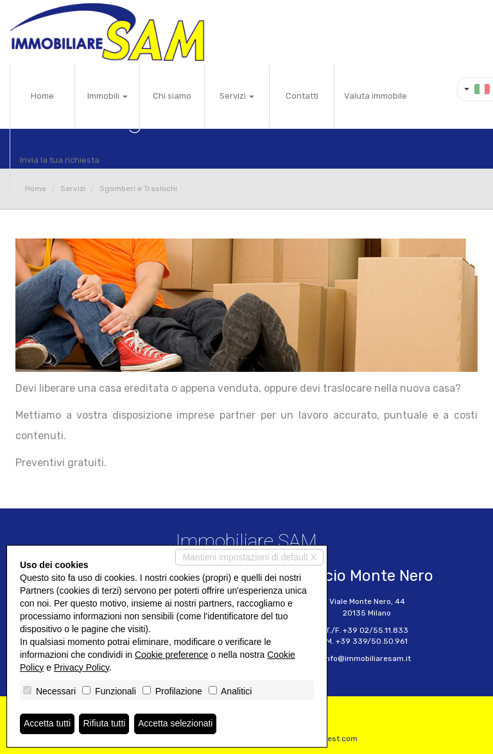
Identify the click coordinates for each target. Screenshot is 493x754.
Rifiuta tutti (104, 724)
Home (42, 96)
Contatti (302, 96)
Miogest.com (334, 738)
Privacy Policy (81, 667)
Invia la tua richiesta (59, 160)
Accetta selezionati (175, 724)
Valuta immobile (375, 96)
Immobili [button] (107, 96)
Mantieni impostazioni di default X (249, 557)
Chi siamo (172, 96)
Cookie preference (171, 654)
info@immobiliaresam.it (367, 658)
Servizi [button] (237, 96)
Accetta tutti (47, 724)
